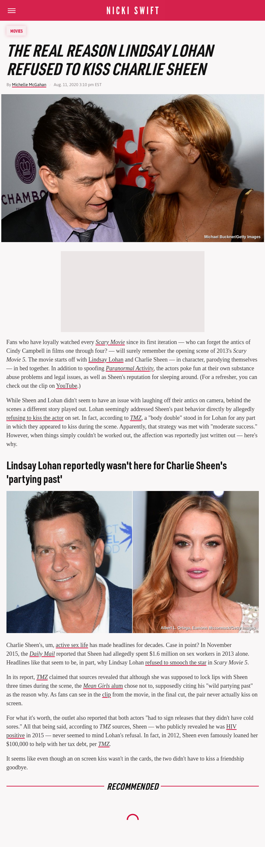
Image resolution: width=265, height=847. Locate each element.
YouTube (66, 386)
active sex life (72, 645)
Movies (16, 31)
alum (103, 686)
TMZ (42, 677)
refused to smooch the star (175, 662)
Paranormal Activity (129, 368)
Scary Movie (110, 342)
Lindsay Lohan (105, 359)
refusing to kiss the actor (35, 418)
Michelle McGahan (29, 84)
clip (106, 694)
